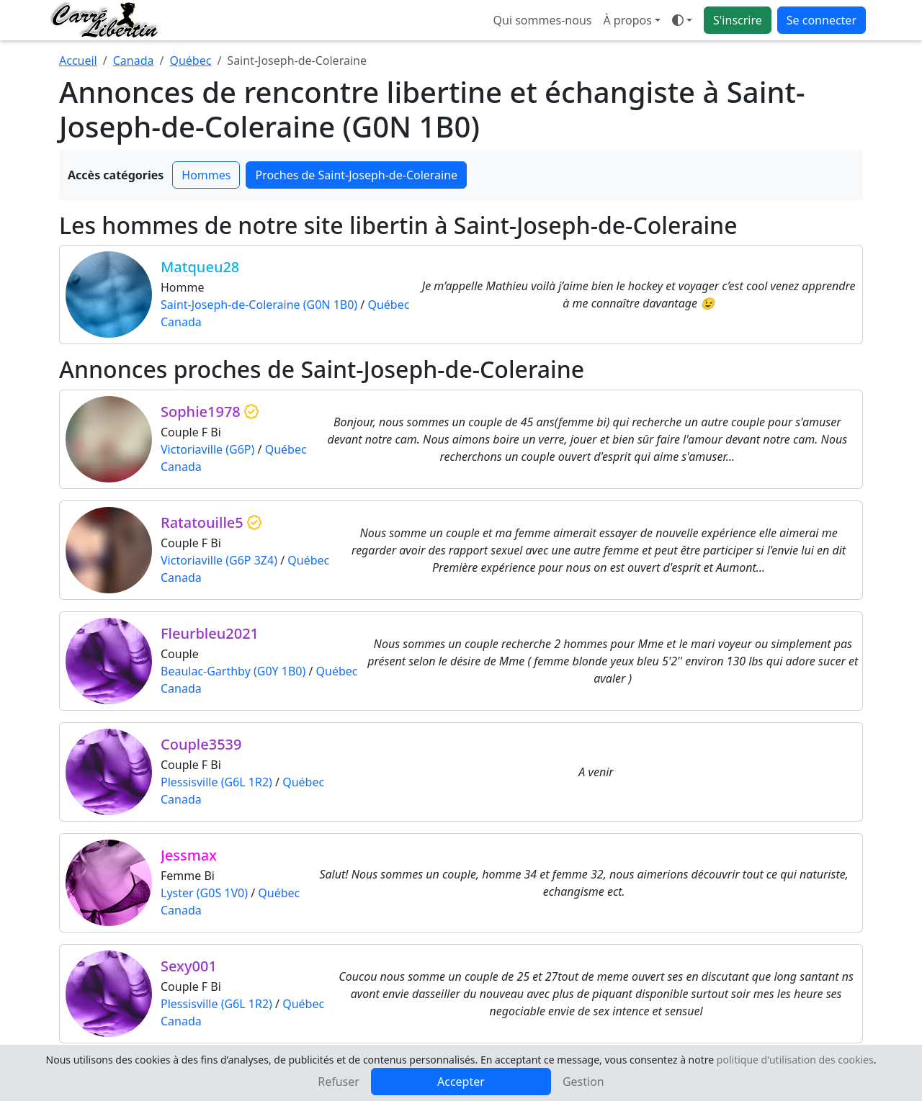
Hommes (206, 175)
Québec (190, 60)
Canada (133, 60)
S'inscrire (737, 20)
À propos (627, 20)
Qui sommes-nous (542, 20)
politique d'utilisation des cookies (795, 1059)
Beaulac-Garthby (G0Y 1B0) (233, 671)
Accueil (78, 60)
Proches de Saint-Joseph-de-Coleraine (356, 175)
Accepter (461, 1081)
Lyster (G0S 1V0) (204, 893)
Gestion (583, 1081)
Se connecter (821, 20)
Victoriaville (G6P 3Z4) (219, 560)
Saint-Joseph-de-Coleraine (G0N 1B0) (259, 305)
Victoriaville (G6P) (207, 449)
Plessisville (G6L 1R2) (216, 782)
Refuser (338, 1081)
